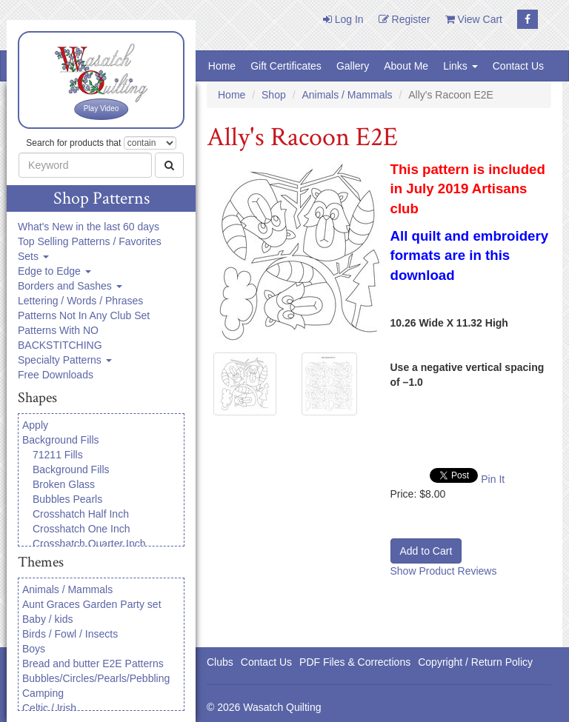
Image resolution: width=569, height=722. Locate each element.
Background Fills (60, 440)
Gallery (352, 66)
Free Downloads (55, 375)
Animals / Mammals (67, 589)
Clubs (220, 662)
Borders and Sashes (70, 286)
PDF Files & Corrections (354, 662)
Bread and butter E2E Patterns (93, 663)
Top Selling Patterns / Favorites (90, 241)
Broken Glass (64, 484)
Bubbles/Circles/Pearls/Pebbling (96, 678)
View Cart (473, 19)
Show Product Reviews (443, 571)
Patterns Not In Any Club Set (84, 315)
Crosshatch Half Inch (81, 514)
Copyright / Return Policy (475, 662)
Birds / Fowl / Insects (70, 634)
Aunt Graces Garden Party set (92, 604)
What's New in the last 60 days (88, 227)
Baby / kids (47, 619)
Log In (343, 19)
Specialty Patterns (65, 360)
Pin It (493, 479)
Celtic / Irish (49, 708)
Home (222, 66)
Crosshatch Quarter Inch (89, 543)
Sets (33, 256)
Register (404, 19)
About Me (406, 66)
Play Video (101, 108)
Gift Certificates (286, 66)
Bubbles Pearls (67, 499)
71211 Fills (58, 455)
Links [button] (460, 66)
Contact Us (518, 66)
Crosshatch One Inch (81, 529)
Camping (43, 693)
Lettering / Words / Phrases (80, 301)
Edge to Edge (54, 271)
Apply (35, 425)
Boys (33, 649)
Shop (274, 95)
